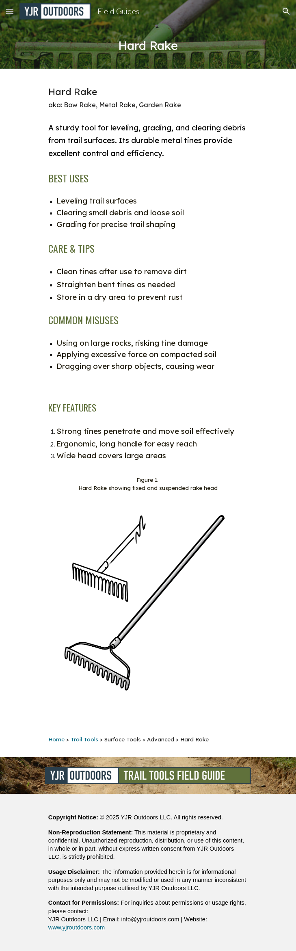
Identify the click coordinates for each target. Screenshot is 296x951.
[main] (148, 45)
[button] (9, 11)
